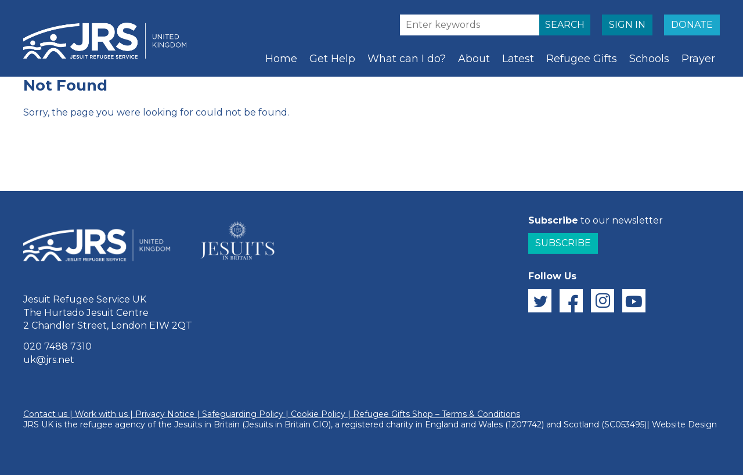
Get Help (332, 58)
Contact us (45, 414)
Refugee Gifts (581, 58)
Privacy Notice (164, 414)
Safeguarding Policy (242, 414)
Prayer (698, 58)
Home (281, 58)
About (474, 58)
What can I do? (406, 58)
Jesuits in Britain (207, 424)
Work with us (101, 414)
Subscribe (563, 243)
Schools (649, 58)
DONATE (692, 24)
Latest (518, 58)
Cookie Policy (318, 414)
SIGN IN (627, 24)
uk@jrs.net (48, 359)
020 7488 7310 (57, 346)
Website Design (684, 424)
